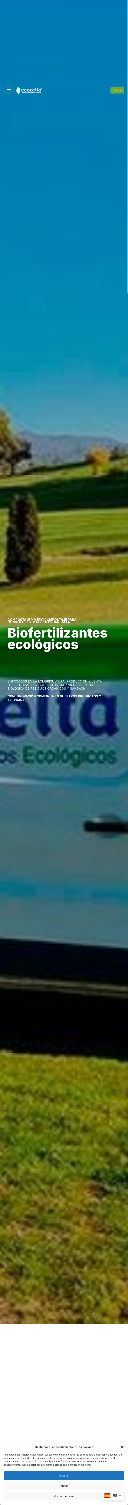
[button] (122, 1447)
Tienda (117, 90)
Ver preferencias (64, 1496)
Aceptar (64, 1475)
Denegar (64, 1485)
